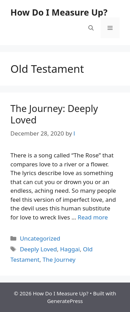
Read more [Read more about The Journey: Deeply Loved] (93, 217)
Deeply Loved (38, 249)
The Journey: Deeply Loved (54, 114)
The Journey (59, 259)
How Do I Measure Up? (58, 12)
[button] (91, 27)
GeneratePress (65, 300)
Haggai (70, 249)
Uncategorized (40, 238)
